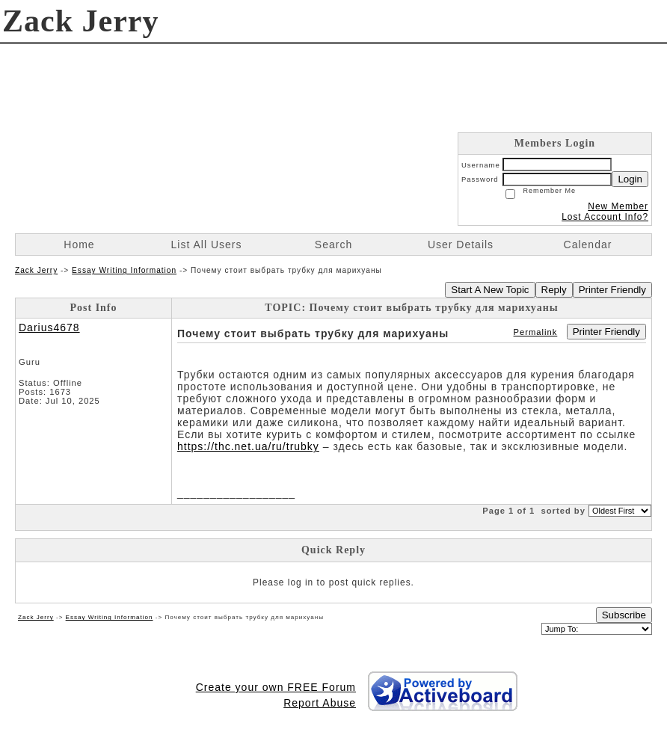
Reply (554, 289)
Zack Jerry (36, 270)
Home (79, 244)
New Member (618, 206)
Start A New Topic (490, 289)
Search (333, 244)
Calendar (588, 244)
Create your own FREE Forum (276, 687)
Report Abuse (319, 703)
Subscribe (624, 615)
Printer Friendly (612, 289)
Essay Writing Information (124, 270)
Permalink (536, 332)
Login (630, 179)
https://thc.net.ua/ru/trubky (248, 446)
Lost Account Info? (605, 217)
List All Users (206, 244)
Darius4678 (49, 327)
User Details (461, 244)
